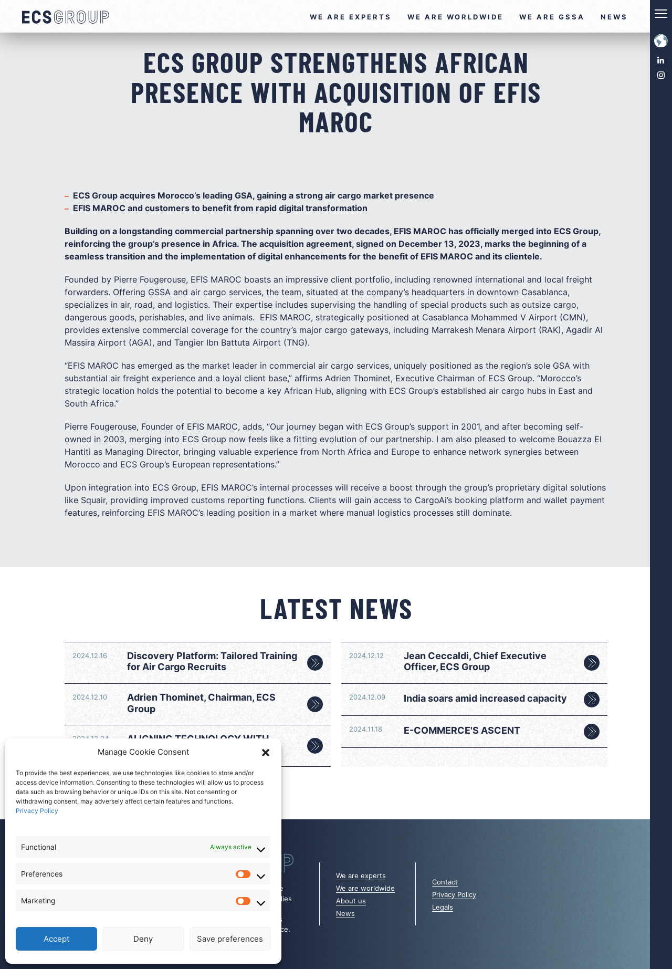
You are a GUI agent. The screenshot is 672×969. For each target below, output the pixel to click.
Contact (445, 882)
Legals (442, 907)
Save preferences (230, 939)
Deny (143, 939)
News (614, 17)
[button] (265, 752)
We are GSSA (552, 17)
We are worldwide (455, 17)
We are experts (351, 17)
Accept (56, 939)
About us (351, 901)
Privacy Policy (37, 811)
